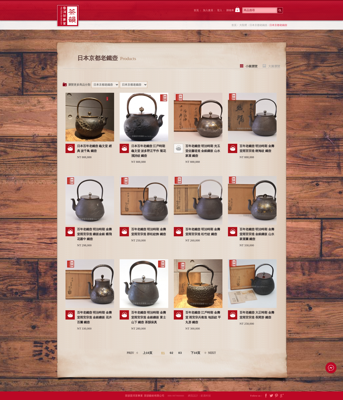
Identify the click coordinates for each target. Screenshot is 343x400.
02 (171, 353)
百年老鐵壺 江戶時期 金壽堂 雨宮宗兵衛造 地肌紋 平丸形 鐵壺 (203, 317)
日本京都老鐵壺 (258, 25)
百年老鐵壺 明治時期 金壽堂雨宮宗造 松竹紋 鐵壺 (202, 231)
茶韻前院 (98, 14)
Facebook (266, 395)
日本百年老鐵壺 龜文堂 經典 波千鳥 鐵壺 (94, 148)
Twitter (271, 395)
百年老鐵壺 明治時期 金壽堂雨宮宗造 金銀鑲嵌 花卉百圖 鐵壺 (94, 317)
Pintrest (276, 395)
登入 (219, 10)
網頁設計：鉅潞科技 (199, 395)
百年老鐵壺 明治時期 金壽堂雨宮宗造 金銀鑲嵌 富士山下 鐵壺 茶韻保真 (148, 317)
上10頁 (148, 353)
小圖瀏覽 (252, 65)
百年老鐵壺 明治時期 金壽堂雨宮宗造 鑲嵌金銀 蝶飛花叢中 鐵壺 (94, 234)
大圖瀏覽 (274, 65)
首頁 (196, 10)
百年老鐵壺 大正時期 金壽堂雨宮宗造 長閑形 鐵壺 (257, 315)
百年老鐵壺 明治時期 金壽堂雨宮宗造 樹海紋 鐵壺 (257, 148)
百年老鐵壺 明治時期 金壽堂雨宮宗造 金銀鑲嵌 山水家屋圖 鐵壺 (257, 234)
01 (163, 353)
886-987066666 (177, 395)
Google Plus (282, 395)
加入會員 (208, 10)
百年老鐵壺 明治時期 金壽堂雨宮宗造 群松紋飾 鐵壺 (148, 231)
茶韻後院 (149, 14)
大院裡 (124, 14)
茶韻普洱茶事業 (68, 16)
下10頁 (195, 353)
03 (180, 353)
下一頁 (210, 353)
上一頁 (132, 353)
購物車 (233, 9)
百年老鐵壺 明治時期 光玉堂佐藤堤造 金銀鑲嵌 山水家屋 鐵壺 (202, 150)
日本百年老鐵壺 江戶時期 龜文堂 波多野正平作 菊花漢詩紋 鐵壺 (148, 150)
